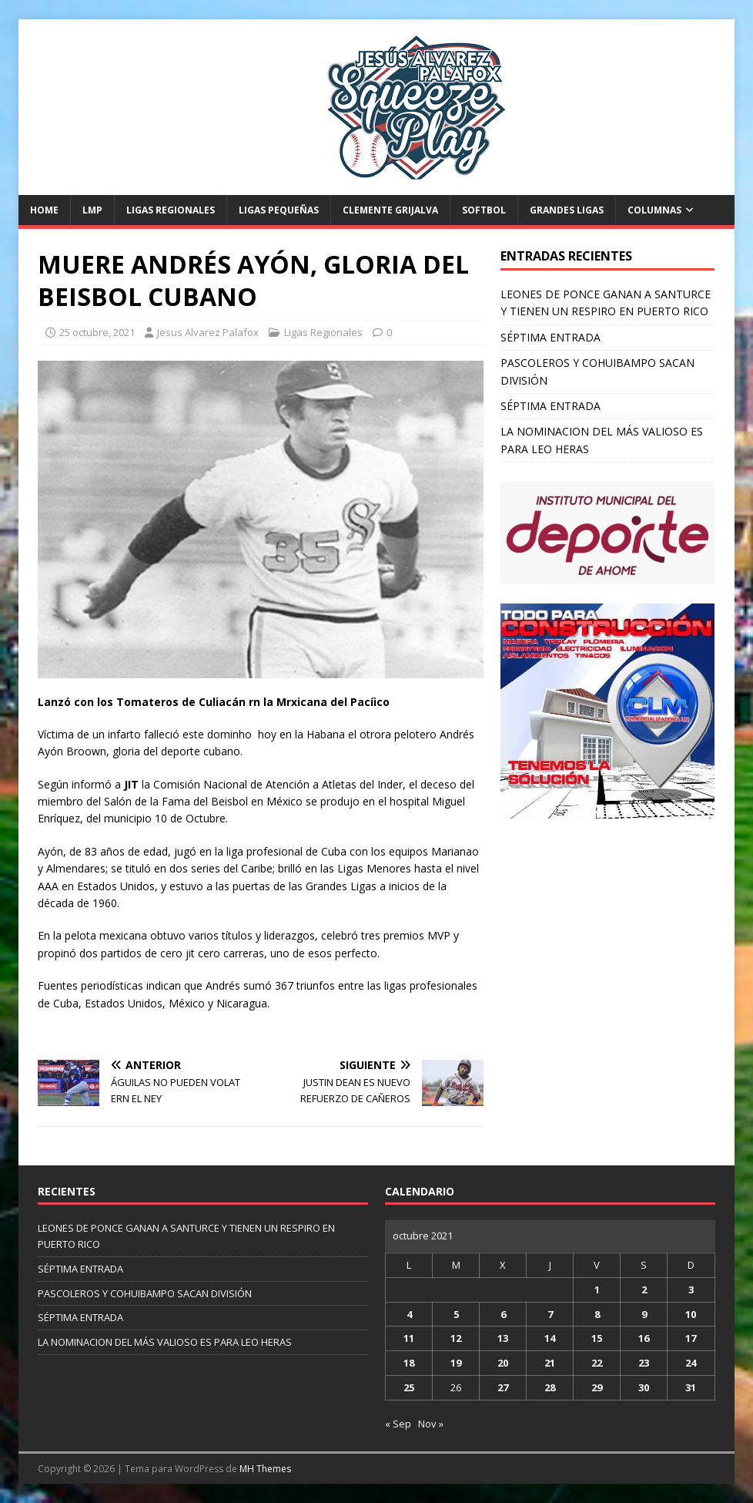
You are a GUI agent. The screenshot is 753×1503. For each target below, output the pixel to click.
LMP (92, 210)
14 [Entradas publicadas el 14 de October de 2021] (549, 1338)
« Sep (398, 1424)
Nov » (430, 1424)
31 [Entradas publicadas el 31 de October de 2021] (690, 1387)
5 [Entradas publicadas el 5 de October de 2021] (456, 1314)
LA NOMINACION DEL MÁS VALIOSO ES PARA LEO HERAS (165, 1342)
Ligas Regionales (170, 210)
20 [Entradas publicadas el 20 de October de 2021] (502, 1363)
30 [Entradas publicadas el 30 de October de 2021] (643, 1387)
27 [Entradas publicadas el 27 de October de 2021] (502, 1387)
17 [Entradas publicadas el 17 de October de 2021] (690, 1338)
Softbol (484, 210)
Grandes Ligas (567, 210)
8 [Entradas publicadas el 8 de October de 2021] (597, 1314)
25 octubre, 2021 (97, 332)
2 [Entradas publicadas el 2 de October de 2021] (644, 1289)
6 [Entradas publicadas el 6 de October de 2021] (503, 1314)
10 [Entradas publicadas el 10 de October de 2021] (690, 1314)
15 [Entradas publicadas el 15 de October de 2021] (596, 1338)
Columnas (654, 210)
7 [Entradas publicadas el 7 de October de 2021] (550, 1314)
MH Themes (265, 1468)
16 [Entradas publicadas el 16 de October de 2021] (643, 1338)
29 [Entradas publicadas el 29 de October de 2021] (596, 1387)
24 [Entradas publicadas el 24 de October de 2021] (690, 1363)
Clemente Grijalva (390, 210)
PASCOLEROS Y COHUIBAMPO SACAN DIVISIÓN (145, 1293)
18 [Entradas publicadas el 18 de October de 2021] (408, 1363)
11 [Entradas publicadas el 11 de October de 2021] (408, 1338)
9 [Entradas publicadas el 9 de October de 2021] (644, 1314)
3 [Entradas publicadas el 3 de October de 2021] (691, 1289)
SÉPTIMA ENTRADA (550, 337)
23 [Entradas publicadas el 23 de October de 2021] (643, 1363)
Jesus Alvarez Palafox (208, 332)
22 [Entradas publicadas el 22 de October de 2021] (596, 1363)
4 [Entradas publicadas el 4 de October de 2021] (409, 1314)
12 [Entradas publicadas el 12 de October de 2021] (455, 1338)
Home (44, 210)
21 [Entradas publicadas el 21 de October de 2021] (549, 1363)
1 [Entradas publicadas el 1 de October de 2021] (597, 1289)
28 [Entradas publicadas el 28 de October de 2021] (549, 1387)
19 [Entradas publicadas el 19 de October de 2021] (455, 1363)
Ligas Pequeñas (279, 210)
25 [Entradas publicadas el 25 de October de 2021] (408, 1387)
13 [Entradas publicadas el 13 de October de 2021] (502, 1338)
